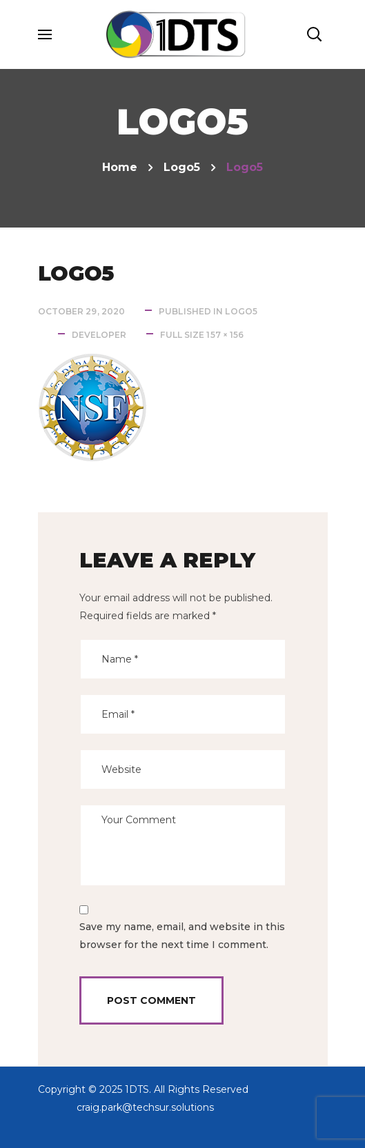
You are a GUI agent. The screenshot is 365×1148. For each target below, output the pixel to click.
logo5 (182, 167)
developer (99, 335)
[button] (314, 34)
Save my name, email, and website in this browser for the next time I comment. (182, 935)
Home (119, 167)
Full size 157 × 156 (202, 335)
